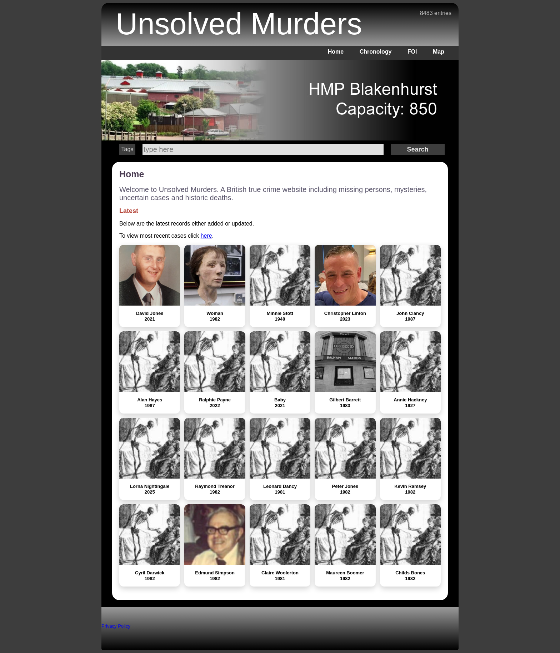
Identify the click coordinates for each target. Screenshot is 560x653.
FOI (412, 52)
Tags (127, 149)
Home (336, 52)
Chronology (376, 52)
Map (438, 52)
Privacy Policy (115, 626)
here (206, 236)
